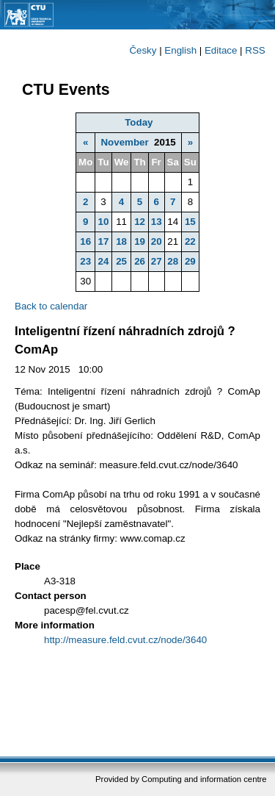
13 (156, 221)
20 (156, 241)
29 (190, 261)
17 (103, 241)
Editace (221, 50)
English (180, 50)
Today (139, 122)
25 (121, 261)
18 (121, 241)
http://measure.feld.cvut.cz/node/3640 (125, 639)
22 (190, 241)
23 (85, 261)
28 (172, 261)
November (124, 142)
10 (103, 221)
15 (190, 221)
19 (139, 241)
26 (139, 261)
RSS (255, 50)
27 (156, 261)
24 (103, 261)
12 (139, 221)
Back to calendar (51, 306)
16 (85, 241)
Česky (142, 50)
